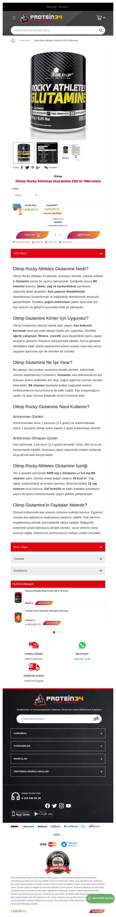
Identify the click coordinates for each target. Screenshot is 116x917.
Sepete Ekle (32, 235)
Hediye (16, 189)
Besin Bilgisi (21, 546)
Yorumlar (19, 558)
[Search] (58, 30)
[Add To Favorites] (21, 242)
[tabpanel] (58, 598)
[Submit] (96, 719)
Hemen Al (83, 235)
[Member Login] (63, 7)
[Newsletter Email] (59, 719)
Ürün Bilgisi (20, 253)
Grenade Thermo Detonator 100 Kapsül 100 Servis (46, 611)
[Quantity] (58, 235)
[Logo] (40, 17)
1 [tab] (54, 632)
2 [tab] (58, 632)
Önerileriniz (20, 570)
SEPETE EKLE (44, 603)
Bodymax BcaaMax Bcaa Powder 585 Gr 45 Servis (46, 591)
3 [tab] (62, 632)
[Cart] (101, 17)
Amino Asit (63, 226)
